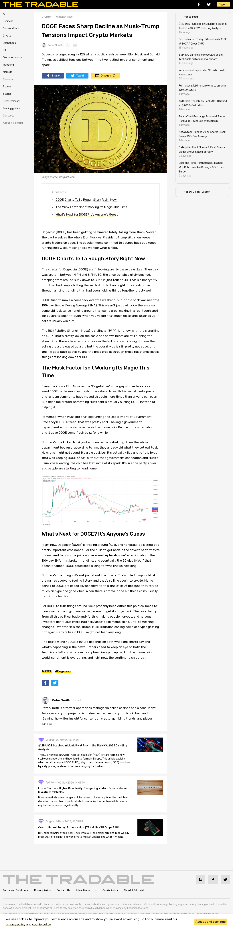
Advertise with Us (86, 891)
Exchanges (9, 43)
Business (8, 21)
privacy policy (15, 924)
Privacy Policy (42, 891)
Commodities (11, 28)
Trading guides (11, 108)
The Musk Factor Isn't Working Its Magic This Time (91, 207)
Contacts (8, 115)
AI (4, 13)
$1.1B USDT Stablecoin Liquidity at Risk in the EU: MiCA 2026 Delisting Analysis (83, 747)
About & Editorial (13, 122)
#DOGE (47, 671)
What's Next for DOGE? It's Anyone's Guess (87, 214)
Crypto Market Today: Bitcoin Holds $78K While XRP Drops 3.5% (79, 828)
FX (4, 50)
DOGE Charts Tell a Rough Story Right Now (86, 199)
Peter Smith (52, 45)
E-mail (77, 700)
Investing (8, 64)
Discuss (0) (108, 75)
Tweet (80, 75)
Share (56, 75)
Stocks (7, 86)
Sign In (223, 4)
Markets (7, 72)
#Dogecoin (63, 671)
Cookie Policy (110, 891)
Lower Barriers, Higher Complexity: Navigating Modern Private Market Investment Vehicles (83, 790)
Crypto (7, 35)
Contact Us (63, 891)
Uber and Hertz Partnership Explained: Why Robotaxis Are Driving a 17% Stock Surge (201, 167)
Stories (7, 93)
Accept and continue (211, 921)
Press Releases (12, 101)
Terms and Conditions (15, 891)
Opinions (8, 79)
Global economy (12, 57)
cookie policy (41, 924)
